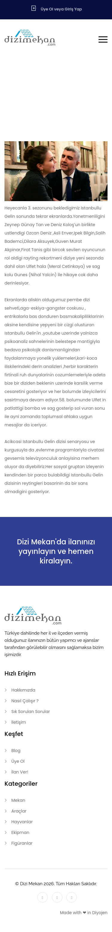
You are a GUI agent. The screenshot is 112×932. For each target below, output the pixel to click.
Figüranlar (22, 843)
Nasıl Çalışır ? (25, 701)
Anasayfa (49, 99)
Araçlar (19, 811)
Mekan (18, 800)
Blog (72, 99)
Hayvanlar (22, 822)
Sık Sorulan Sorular (30, 711)
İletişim (18, 722)
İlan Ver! (19, 772)
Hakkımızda (23, 690)
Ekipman (20, 832)
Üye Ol (17, 761)
